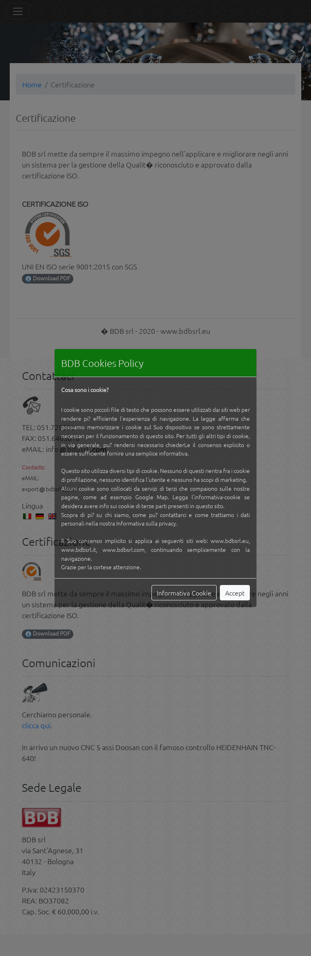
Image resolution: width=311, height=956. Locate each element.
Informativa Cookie (184, 592)
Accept (235, 592)
